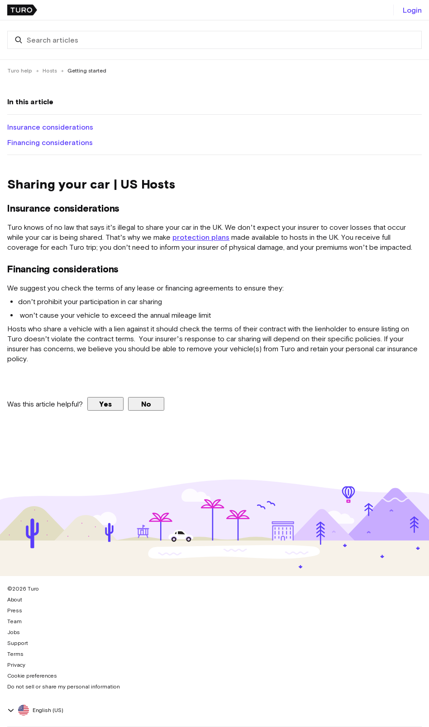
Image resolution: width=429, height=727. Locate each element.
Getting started (86, 71)
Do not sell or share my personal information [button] (63, 686)
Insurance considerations (50, 127)
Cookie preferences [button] (32, 676)
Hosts (50, 71)
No (146, 404)
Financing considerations (50, 142)
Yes (105, 404)
